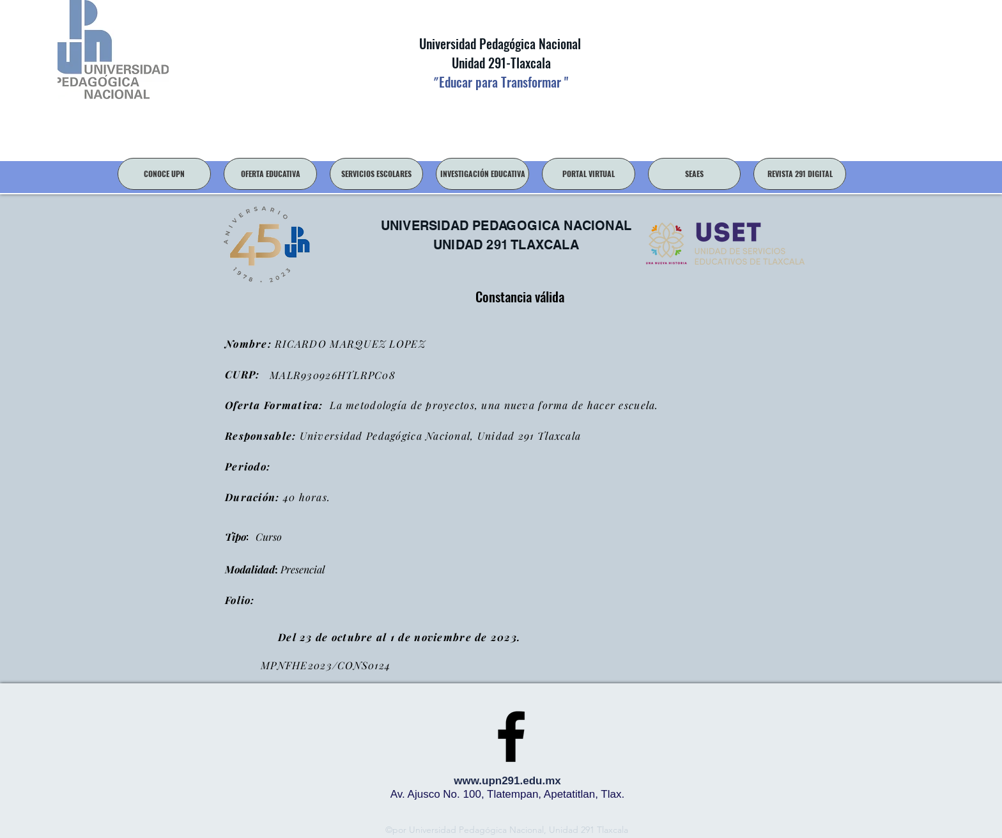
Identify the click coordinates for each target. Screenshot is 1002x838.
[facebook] (511, 736)
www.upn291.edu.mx (507, 781)
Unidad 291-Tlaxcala (500, 62)
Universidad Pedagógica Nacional (500, 43)
